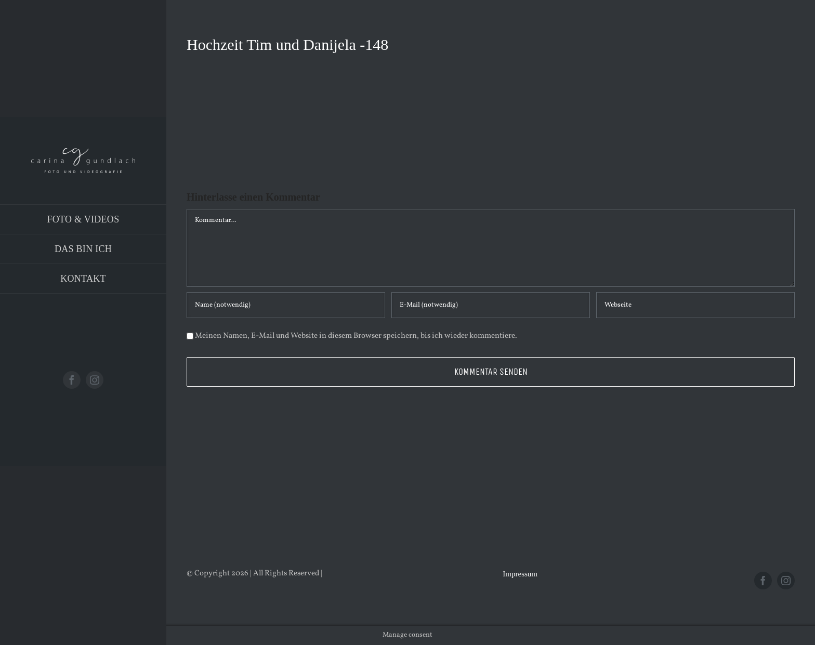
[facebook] (72, 380)
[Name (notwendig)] (286, 305)
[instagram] (94, 380)
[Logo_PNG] (83, 152)
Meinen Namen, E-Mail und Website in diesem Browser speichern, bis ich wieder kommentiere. (356, 336)
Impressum (520, 574)
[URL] (695, 305)
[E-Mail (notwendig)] (490, 305)
